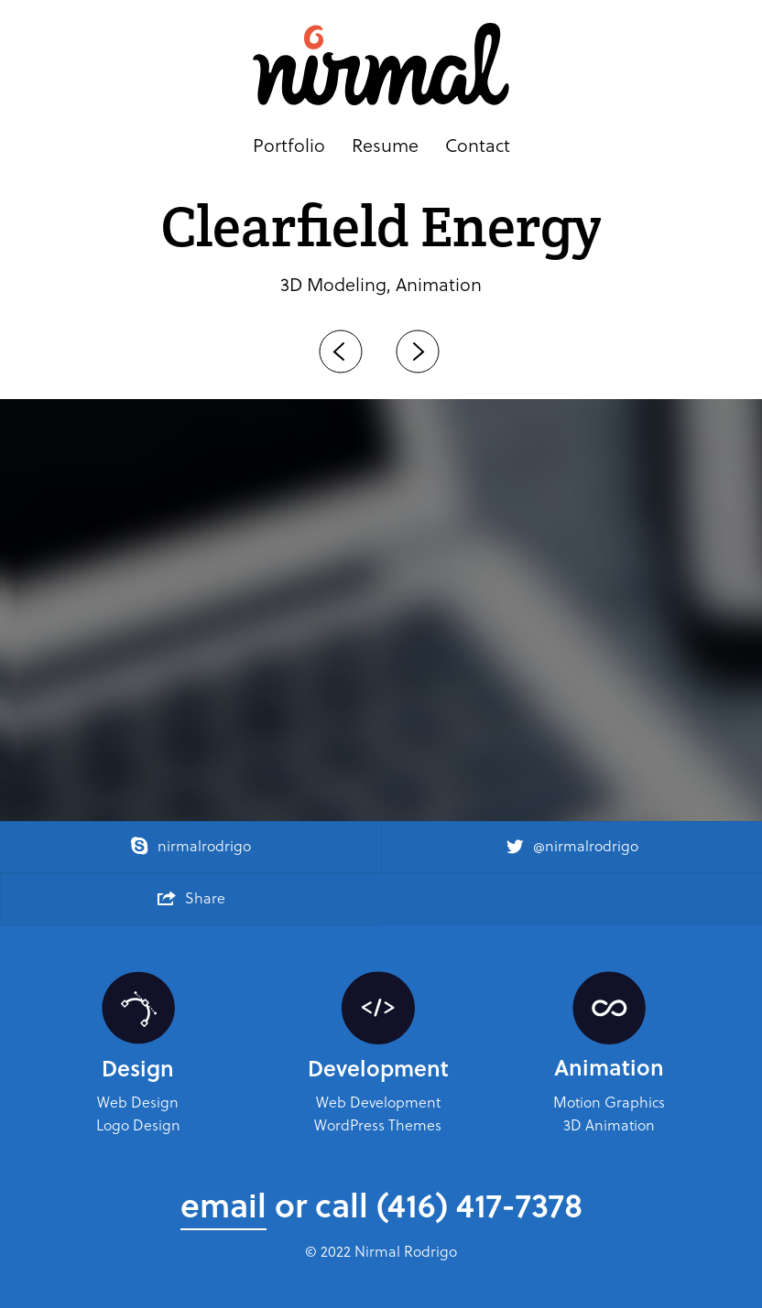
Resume (385, 146)
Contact (477, 146)
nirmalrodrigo (190, 845)
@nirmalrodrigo (572, 845)
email (223, 1204)
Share (191, 897)
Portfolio (289, 146)
